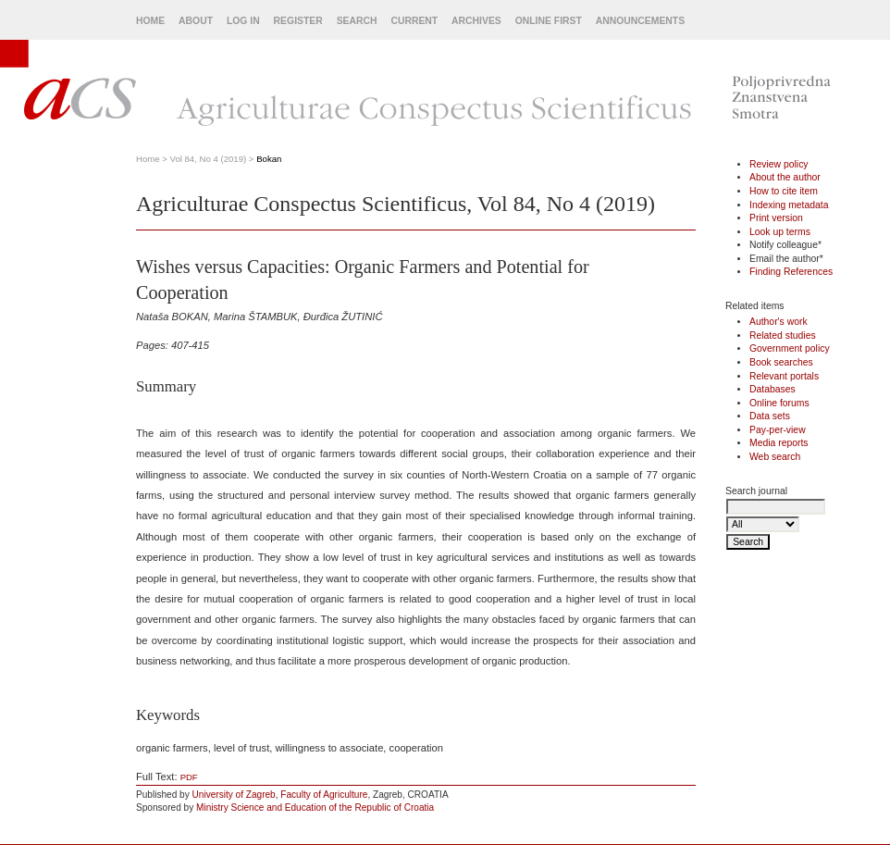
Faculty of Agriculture (323, 794)
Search (357, 21)
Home (150, 21)
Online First (548, 21)
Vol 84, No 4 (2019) (208, 159)
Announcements (640, 21)
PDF (189, 777)
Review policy (779, 164)
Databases (772, 389)
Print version (776, 218)
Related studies (782, 335)
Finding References (791, 272)
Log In (243, 21)
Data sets (769, 416)
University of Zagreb (234, 794)
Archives (476, 21)
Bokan (268, 159)
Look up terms (779, 232)
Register (298, 21)
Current (414, 21)
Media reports (779, 443)
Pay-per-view (777, 430)
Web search (774, 457)
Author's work (778, 322)
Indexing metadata (789, 205)
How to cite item (783, 191)
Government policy (789, 348)
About (196, 21)
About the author (785, 177)
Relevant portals (784, 376)
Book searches (781, 362)
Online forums (779, 403)
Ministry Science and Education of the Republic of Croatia (315, 807)
